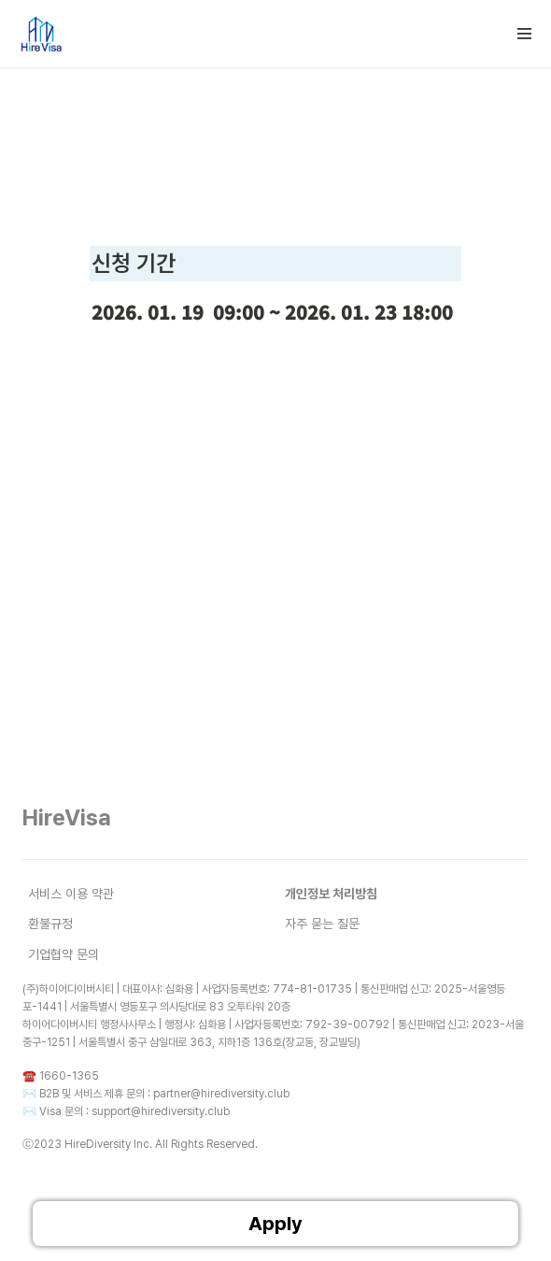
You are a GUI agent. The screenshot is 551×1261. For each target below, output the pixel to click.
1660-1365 (69, 1075)
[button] (525, 34)
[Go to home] (40, 33)
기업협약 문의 (63, 954)
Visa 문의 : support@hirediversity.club (134, 1111)
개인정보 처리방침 (331, 893)
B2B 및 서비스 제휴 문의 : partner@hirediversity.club (164, 1093)
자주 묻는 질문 (322, 923)
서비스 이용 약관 (71, 893)
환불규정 (50, 923)
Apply (275, 1223)
